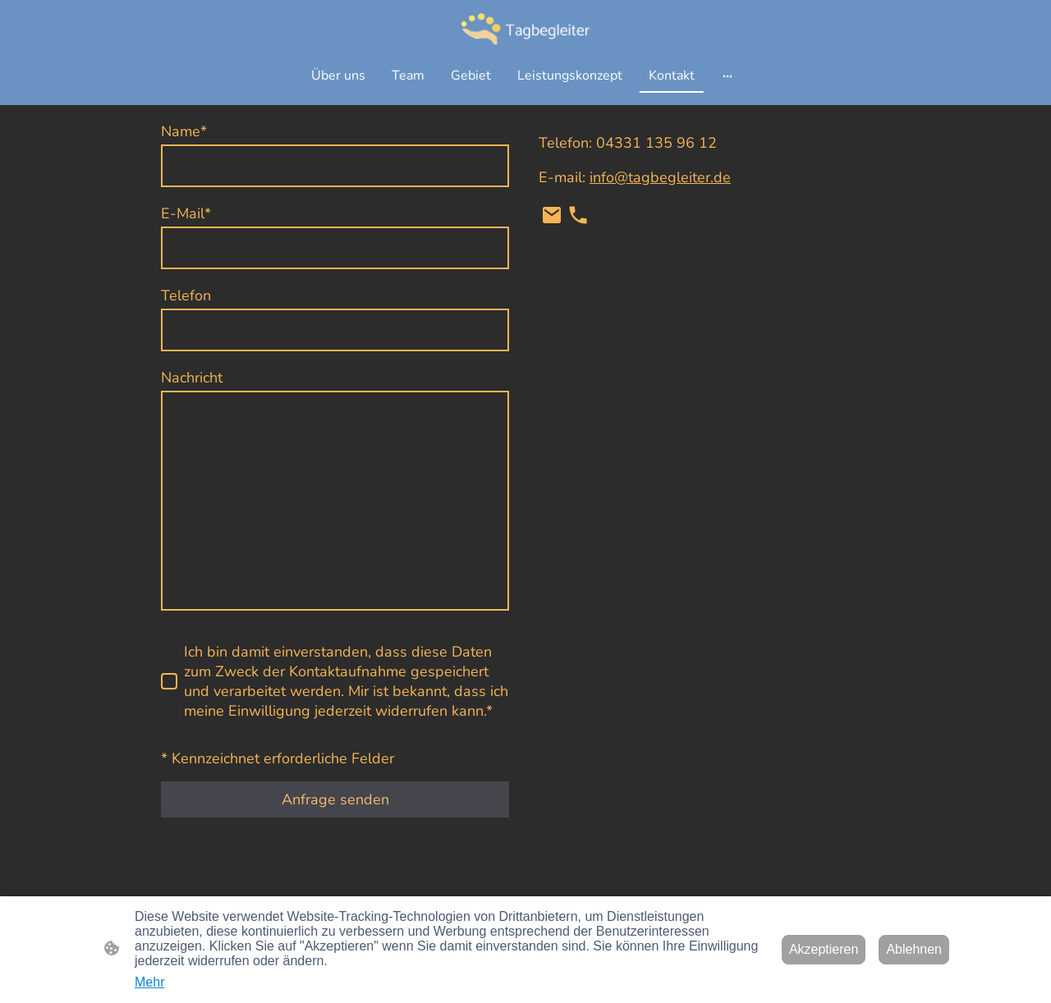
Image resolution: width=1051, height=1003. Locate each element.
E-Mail (186, 213)
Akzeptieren (824, 949)
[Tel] (578, 215)
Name (184, 131)
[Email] (552, 215)
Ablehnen (914, 949)
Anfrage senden (335, 799)
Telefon (186, 295)
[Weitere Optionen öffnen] (727, 75)
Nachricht (192, 377)
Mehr (149, 982)
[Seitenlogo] (525, 28)
